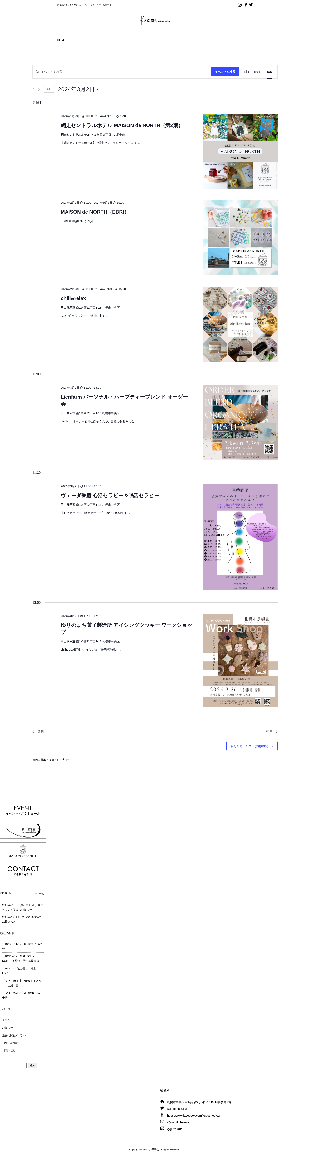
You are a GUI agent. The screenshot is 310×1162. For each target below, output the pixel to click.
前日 (38, 732)
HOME (61, 40)
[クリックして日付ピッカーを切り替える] (78, 89)
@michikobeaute (178, 1122)
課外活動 (9, 1050)
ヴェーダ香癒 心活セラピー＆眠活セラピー (110, 495)
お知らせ (7, 1027)
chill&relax (73, 298)
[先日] (33, 89)
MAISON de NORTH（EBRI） (95, 212)
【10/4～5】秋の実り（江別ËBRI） (19, 971)
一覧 (41, 893)
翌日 (272, 732)
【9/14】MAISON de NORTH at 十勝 (21, 995)
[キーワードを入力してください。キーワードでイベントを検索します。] (122, 71)
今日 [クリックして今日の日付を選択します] (49, 89)
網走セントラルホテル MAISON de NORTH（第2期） (122, 125)
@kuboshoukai (177, 1109)
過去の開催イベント (14, 1035)
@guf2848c (174, 1129)
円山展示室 (11, 1042)
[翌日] (39, 89)
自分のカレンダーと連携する (250, 746)
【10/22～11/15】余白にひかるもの (22, 946)
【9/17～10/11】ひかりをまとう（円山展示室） (21, 983)
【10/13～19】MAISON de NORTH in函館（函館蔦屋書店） (22, 958)
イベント (7, 1020)
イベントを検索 (225, 71)
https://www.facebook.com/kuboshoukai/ (193, 1115)
